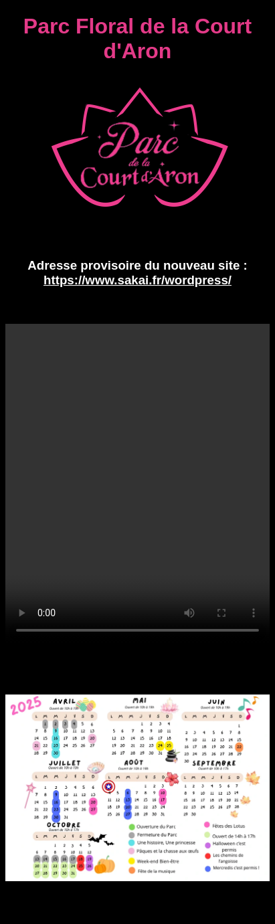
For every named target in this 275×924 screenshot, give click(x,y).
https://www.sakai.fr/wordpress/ (137, 280)
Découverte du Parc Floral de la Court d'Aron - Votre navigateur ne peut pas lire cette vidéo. (137, 484)
